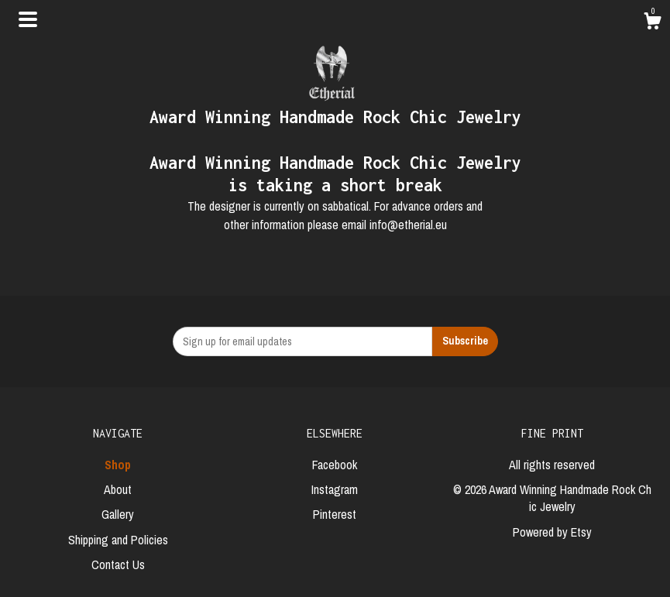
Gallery (117, 514)
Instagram (334, 489)
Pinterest (334, 514)
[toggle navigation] (28, 19)
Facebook (334, 464)
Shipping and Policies (118, 539)
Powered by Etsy (552, 531)
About (118, 489)
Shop (118, 464)
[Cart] (652, 23)
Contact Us (118, 564)
